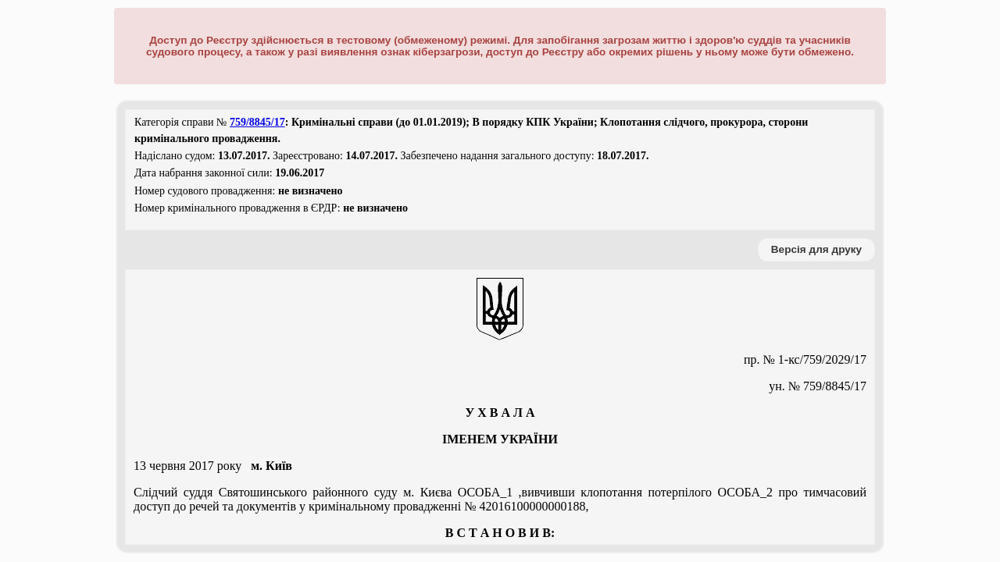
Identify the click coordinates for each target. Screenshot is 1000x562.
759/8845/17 (257, 122)
